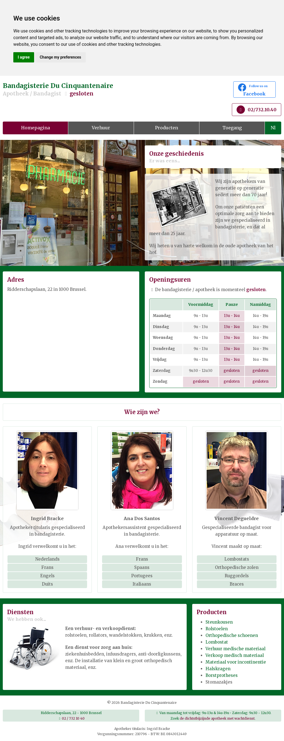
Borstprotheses (222, 675)
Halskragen (218, 668)
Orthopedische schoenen (232, 635)
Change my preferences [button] (60, 57)
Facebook (254, 90)
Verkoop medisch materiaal (235, 655)
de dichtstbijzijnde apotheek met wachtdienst (217, 718)
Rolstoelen (217, 628)
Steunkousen (219, 622)
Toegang (232, 127)
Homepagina (35, 127)
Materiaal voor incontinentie (236, 662)
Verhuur (101, 127)
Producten (166, 127)
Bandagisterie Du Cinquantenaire (95, 89)
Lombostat (217, 642)
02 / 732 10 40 (73, 718)
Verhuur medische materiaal (235, 648)
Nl (273, 127)
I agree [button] (24, 57)
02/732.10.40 (257, 109)
